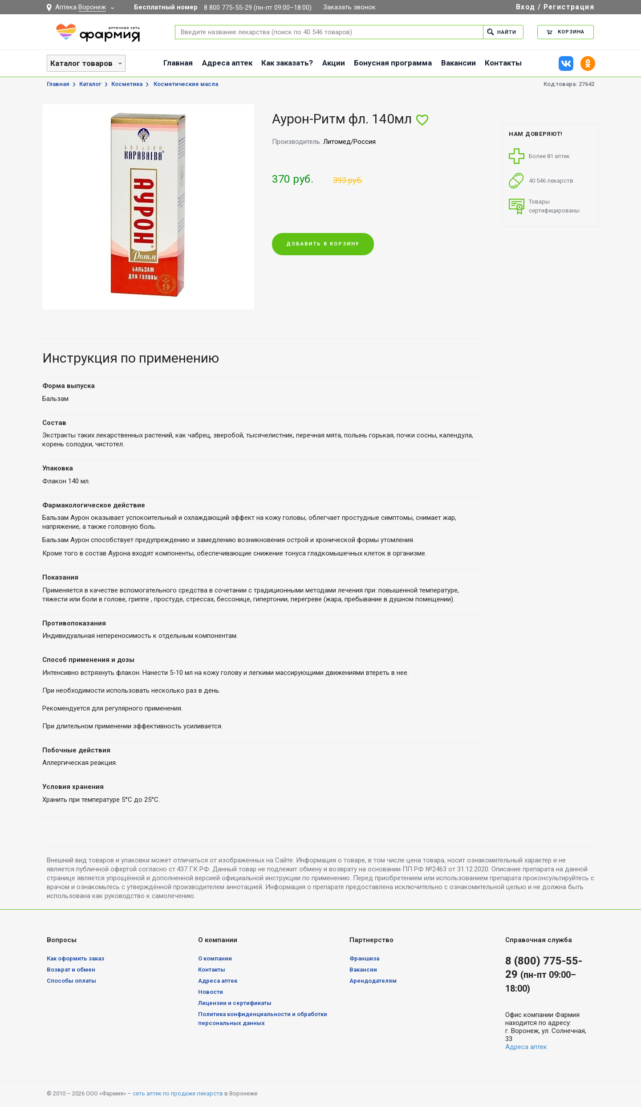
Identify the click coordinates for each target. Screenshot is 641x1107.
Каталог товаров (81, 63)
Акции (333, 62)
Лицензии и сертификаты (235, 1003)
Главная (178, 62)
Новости (210, 992)
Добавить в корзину (323, 244)
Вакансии (458, 62)
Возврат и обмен (71, 969)
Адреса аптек (227, 62)
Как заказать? (287, 62)
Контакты (503, 62)
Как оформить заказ (75, 958)
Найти (501, 32)
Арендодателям (373, 980)
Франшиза (364, 958)
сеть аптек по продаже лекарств (178, 1093)
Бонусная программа (393, 62)
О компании (215, 958)
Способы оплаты (71, 980)
